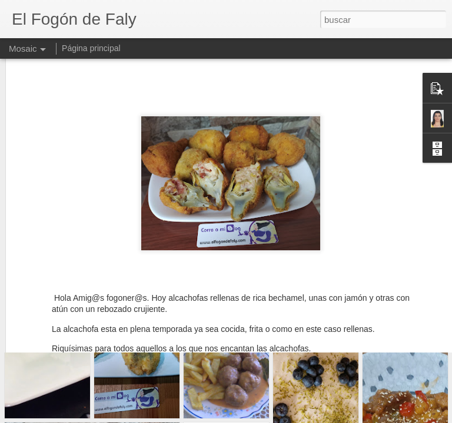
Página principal (91, 48)
